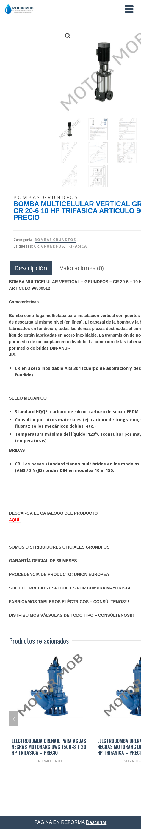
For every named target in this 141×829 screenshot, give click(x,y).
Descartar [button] (96, 822)
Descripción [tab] (31, 268)
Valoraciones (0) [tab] (82, 268)
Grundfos (52, 246)
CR (36, 246)
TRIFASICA (76, 246)
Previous (13, 718)
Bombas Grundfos (55, 239)
